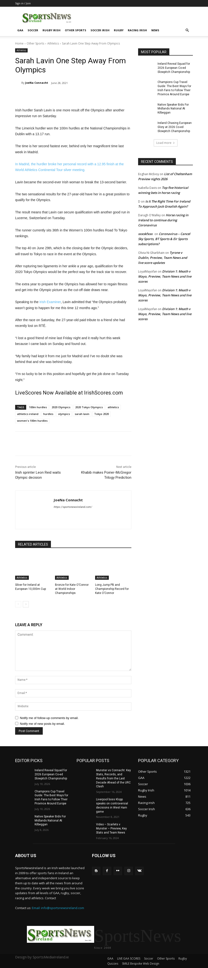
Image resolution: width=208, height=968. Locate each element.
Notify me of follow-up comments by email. (49, 718)
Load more (165, 143)
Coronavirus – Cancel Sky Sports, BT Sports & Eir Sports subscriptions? (164, 239)
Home (19, 43)
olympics (64, 414)
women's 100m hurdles (32, 420)
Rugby (118, 30)
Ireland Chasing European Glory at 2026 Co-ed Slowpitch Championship (175, 127)
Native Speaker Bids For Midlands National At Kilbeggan (173, 109)
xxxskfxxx (145, 234)
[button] (187, 30)
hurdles (48, 414)
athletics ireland (27, 414)
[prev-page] (18, 604)
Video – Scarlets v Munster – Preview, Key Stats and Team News (111, 828)
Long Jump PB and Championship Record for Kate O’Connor (112, 589)
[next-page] (26, 604)
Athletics (53, 43)
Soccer (33, 30)
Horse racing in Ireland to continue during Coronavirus (163, 220)
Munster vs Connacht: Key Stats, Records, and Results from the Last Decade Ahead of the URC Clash (113, 778)
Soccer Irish (100, 30)
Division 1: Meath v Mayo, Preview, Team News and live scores (164, 276)
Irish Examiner (50, 302)
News (155, 30)
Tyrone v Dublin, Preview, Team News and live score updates (162, 257)
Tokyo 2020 (101, 414)
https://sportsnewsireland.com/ (73, 507)
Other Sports (75, 30)
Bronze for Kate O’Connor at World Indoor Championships (72, 589)
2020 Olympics (61, 407)
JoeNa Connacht (36, 82)
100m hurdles (38, 407)
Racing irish (137, 30)
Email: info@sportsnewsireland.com (58, 908)
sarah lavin (82, 414)
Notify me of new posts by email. (42, 724)
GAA (20, 30)
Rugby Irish (52, 30)
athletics (113, 407)
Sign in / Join (23, 3)
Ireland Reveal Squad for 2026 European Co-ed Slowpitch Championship (174, 68)
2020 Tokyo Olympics (89, 407)
